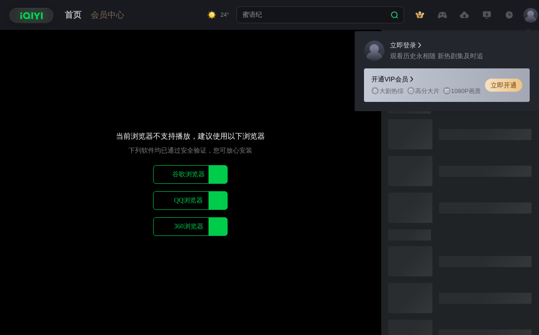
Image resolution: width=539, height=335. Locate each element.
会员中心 (107, 15)
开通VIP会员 (393, 79)
